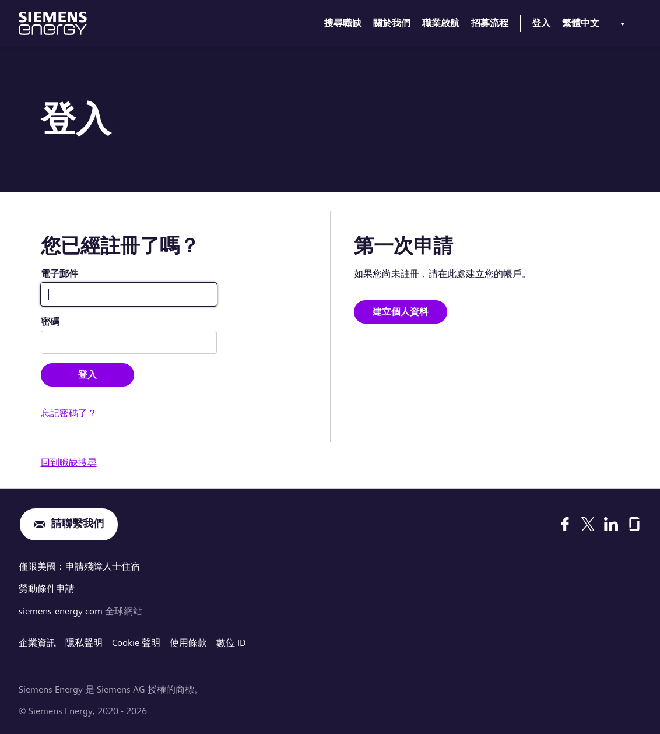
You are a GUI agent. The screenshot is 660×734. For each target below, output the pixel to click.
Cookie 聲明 (136, 641)
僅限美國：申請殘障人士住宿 (79, 566)
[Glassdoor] (634, 524)
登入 (541, 23)
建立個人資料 (401, 311)
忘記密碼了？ (69, 413)
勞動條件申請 (47, 587)
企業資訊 (37, 641)
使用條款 (188, 641)
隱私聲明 (84, 641)
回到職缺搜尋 (69, 462)
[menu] (596, 26)
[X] (588, 524)
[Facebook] (565, 524)
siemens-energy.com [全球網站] (62, 610)
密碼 (50, 321)
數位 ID (231, 641)
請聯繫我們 (77, 524)
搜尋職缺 (342, 23)
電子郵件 (59, 273)
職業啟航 (440, 23)
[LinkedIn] (611, 524)
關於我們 (391, 23)
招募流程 (489, 23)
